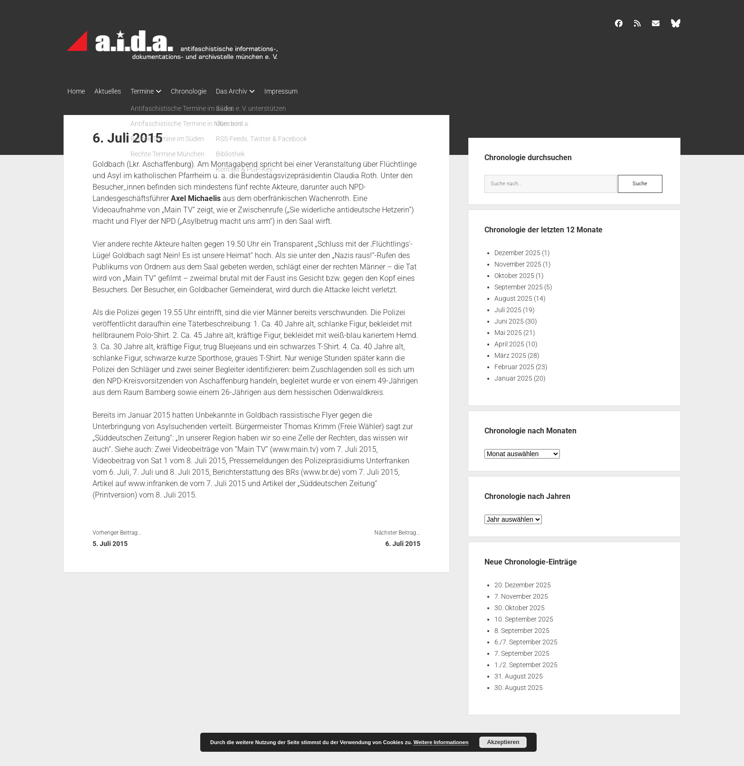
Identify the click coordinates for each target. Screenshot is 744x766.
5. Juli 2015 (110, 541)
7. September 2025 (521, 650)
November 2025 (517, 261)
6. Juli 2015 (402, 541)
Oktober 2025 (514, 273)
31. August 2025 (518, 673)
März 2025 (510, 352)
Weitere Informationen (440, 742)
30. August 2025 (518, 685)
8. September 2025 (521, 628)
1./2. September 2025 (526, 662)
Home (76, 91)
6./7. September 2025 (526, 639)
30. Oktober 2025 (519, 605)
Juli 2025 (507, 307)
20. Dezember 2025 (522, 582)
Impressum (304, 91)
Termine (151, 91)
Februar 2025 (514, 364)
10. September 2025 (523, 616)
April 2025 (509, 341)
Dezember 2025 (517, 250)
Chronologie (203, 91)
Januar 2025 (513, 375)
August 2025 (513, 295)
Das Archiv (250, 91)
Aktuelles (112, 91)
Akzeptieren (503, 742)
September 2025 (518, 284)
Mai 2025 (508, 330)
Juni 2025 (509, 318)
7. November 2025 (521, 593)
